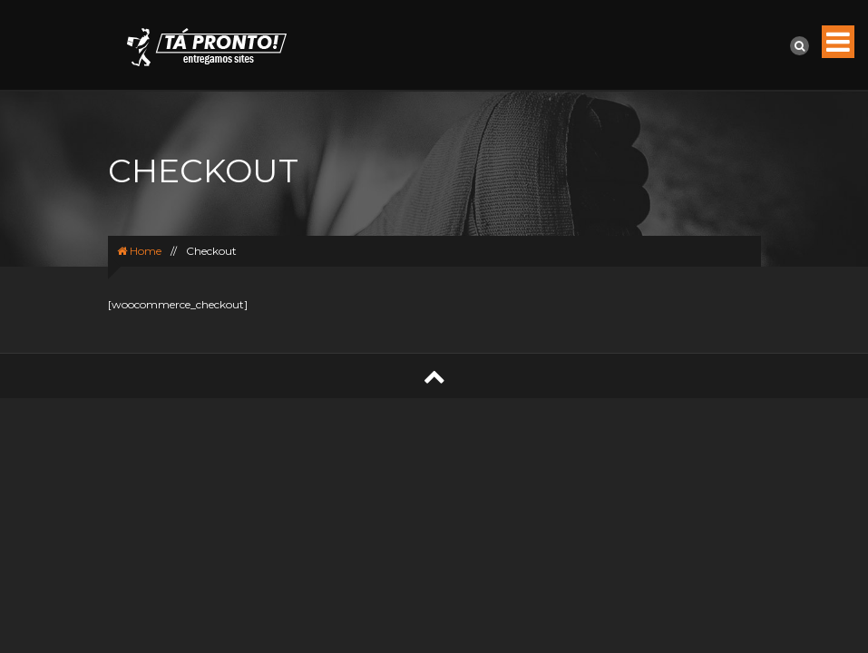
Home (139, 251)
